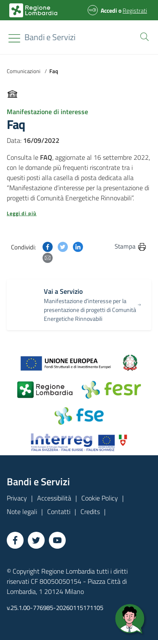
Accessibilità (54, 498)
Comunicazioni (23, 71)
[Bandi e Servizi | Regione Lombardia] (33, 10)
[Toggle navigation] (14, 38)
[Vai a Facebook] (15, 540)
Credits (90, 511)
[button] (143, 36)
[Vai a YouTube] (57, 540)
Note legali (22, 511)
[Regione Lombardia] (49, 37)
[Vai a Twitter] (36, 540)
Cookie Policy (99, 498)
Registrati (135, 10)
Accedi (109, 10)
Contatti (58, 511)
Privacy (17, 498)
